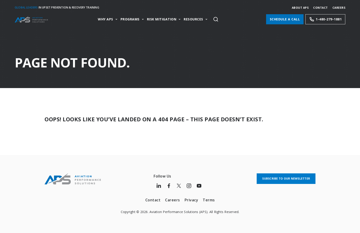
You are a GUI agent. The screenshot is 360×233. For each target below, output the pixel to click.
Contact (320, 8)
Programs (130, 19)
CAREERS (339, 8)
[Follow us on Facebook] (169, 186)
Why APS (105, 19)
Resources (193, 19)
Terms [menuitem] (209, 199)
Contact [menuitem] (153, 199)
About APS (300, 8)
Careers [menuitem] (172, 199)
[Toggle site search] (216, 19)
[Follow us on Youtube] (199, 186)
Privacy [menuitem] (191, 199)
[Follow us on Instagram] (189, 186)
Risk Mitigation (162, 19)
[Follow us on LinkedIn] (159, 186)
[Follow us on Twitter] (179, 186)
